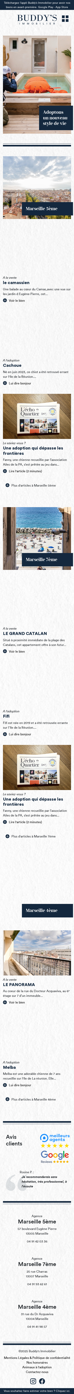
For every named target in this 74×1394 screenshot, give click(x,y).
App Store (61, 6)
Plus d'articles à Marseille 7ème (31, 836)
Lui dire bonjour (17, 383)
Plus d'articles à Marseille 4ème (31, 1099)
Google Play (45, 6)
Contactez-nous (37, 1372)
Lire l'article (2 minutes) (22, 471)
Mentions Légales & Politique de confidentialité (37, 1357)
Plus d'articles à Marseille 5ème (31, 485)
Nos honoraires (37, 1362)
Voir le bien (14, 300)
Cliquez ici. (63, 1390)
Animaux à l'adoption (37, 1367)
